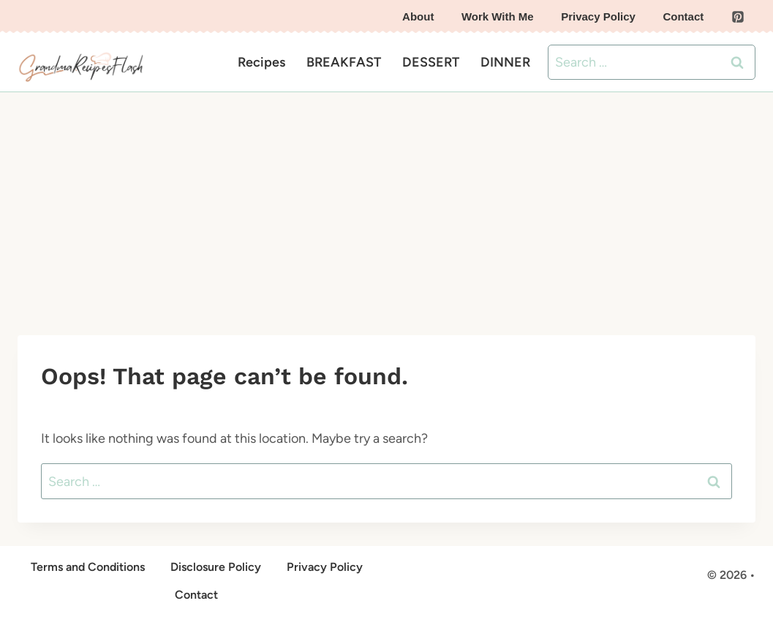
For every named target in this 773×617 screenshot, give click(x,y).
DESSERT (430, 62)
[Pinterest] (738, 17)
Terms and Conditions (88, 567)
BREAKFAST (343, 62)
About (418, 16)
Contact (683, 16)
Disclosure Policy (215, 567)
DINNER (505, 62)
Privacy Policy (598, 16)
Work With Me (497, 16)
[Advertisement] (386, 202)
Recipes (261, 62)
